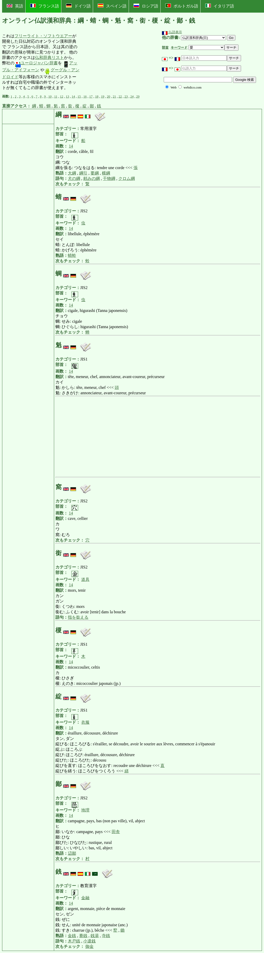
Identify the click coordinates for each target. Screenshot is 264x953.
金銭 (72, 935)
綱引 (83, 173)
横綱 (106, 173)
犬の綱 (74, 178)
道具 (85, 579)
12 (61, 96)
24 (132, 96)
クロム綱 (126, 178)
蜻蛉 (72, 255)
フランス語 (44, 6)
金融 (85, 898)
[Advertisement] (118, 62)
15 (79, 96)
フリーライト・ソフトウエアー (43, 36)
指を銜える (78, 617)
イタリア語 (219, 6)
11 (55, 96)
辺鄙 (72, 853)
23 (126, 96)
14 (73, 96)
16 (85, 96)
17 (91, 96)
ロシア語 (146, 6)
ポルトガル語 (181, 6)
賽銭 (83, 935)
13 (67, 96)
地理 (85, 810)
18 (96, 96)
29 (137, 96)
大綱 (72, 173)
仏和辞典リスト (49, 57)
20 (108, 96)
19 (102, 96)
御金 (89, 946)
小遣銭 (89, 941)
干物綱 (109, 178)
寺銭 (106, 935)
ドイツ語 (78, 6)
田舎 (116, 831)
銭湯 (94, 935)
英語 (15, 6)
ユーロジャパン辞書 (36, 63)
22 (120, 96)
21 (114, 96)
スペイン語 (112, 6)
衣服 (85, 722)
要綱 (94, 173)
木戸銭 (74, 941)
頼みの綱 (91, 178)
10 (50, 96)
